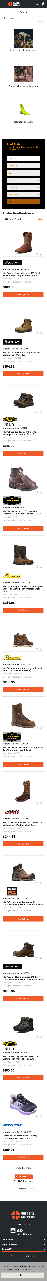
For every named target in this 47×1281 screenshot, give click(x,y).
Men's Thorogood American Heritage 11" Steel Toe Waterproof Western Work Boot (23, 589)
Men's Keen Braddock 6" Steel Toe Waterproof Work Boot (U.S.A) (20, 433)
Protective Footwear (22, 282)
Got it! (22, 1275)
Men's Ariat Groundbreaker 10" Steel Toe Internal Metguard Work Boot (21, 274)
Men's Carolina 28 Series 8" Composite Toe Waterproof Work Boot (23, 748)
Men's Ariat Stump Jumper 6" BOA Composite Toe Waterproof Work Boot (23, 978)
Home (23, 12)
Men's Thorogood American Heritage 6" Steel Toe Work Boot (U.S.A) (23, 669)
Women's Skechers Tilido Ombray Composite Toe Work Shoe (20, 1137)
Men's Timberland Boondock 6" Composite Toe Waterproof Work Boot (23, 903)
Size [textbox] (10, 173)
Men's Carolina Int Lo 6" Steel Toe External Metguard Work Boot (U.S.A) (22, 512)
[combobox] (23, 173)
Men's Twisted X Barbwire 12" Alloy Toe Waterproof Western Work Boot (22, 823)
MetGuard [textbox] (13, 194)
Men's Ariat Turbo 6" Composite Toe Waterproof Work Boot (21, 353)
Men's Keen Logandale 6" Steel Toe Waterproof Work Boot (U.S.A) (20, 1057)
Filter (40, 21)
